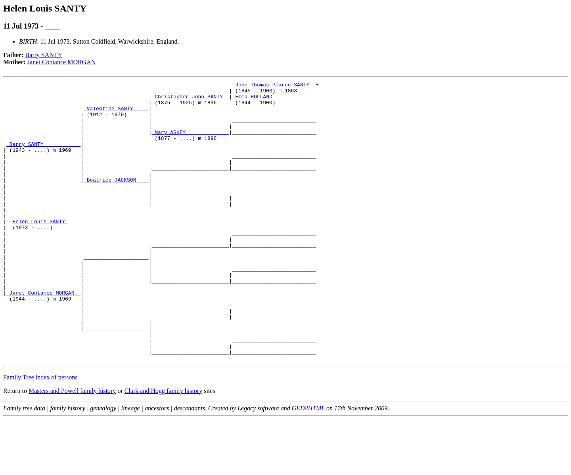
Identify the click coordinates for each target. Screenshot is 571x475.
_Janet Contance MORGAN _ (43, 335)
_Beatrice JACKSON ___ (116, 199)
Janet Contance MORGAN (61, 62)
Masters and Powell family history (72, 446)
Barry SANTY (44, 55)
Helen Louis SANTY (40, 249)
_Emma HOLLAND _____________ (274, 99)
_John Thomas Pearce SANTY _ (274, 85)
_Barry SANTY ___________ (43, 157)
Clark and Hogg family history (163, 446)
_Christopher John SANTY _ (190, 99)
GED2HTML (308, 464)
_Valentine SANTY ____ (116, 114)
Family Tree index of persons (40, 433)
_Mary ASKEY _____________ (190, 142)
